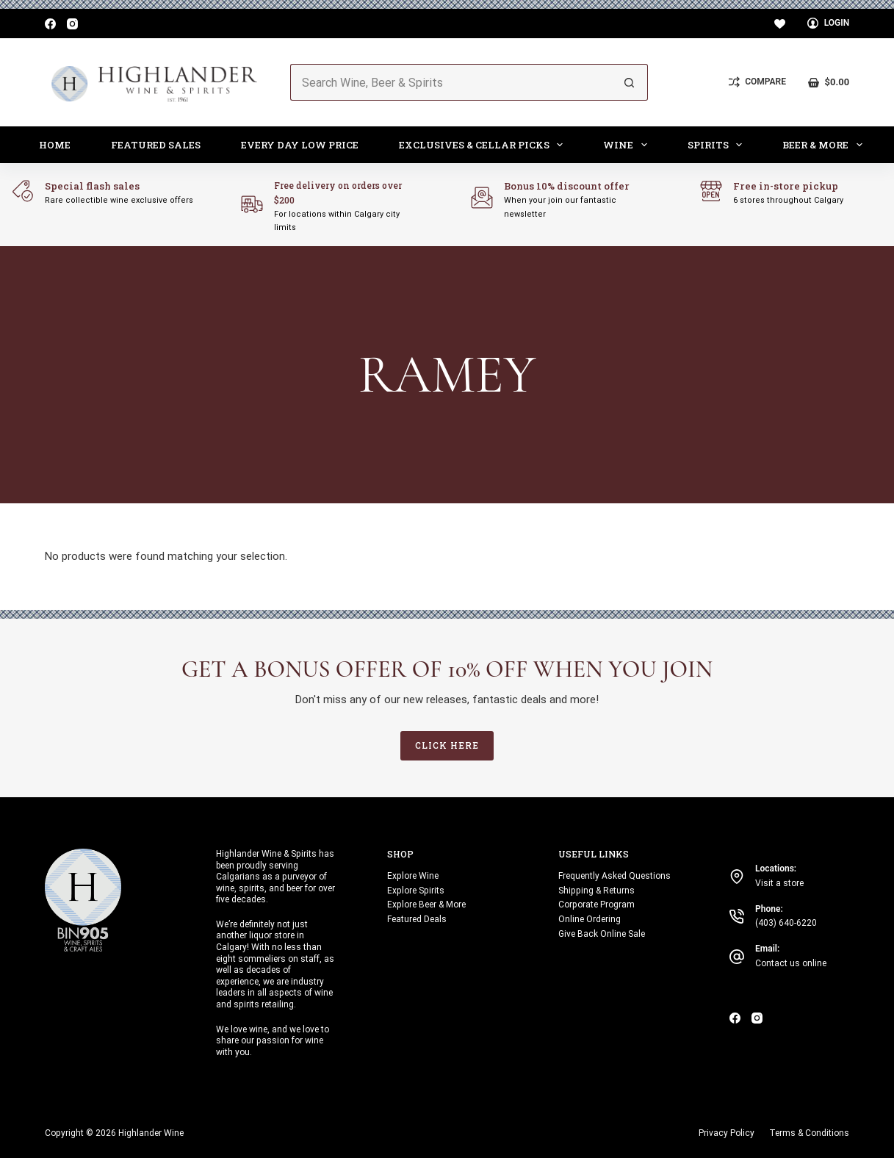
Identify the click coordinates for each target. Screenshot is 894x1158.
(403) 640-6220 (786, 923)
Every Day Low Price (299, 144)
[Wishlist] (779, 23)
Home (55, 144)
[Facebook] (50, 23)
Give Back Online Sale (601, 934)
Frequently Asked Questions (614, 876)
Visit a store (779, 883)
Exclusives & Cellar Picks (484, 145)
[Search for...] (451, 82)
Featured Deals (417, 919)
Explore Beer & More (426, 904)
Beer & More (825, 145)
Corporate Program (596, 904)
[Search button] (629, 82)
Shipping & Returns (596, 890)
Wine (628, 145)
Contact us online (790, 963)
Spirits (718, 145)
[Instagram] (72, 23)
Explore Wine (413, 876)
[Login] (828, 23)
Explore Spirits (415, 890)
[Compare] (757, 82)
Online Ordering (589, 919)
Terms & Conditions (809, 1133)
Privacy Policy (726, 1133)
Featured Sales (156, 144)
